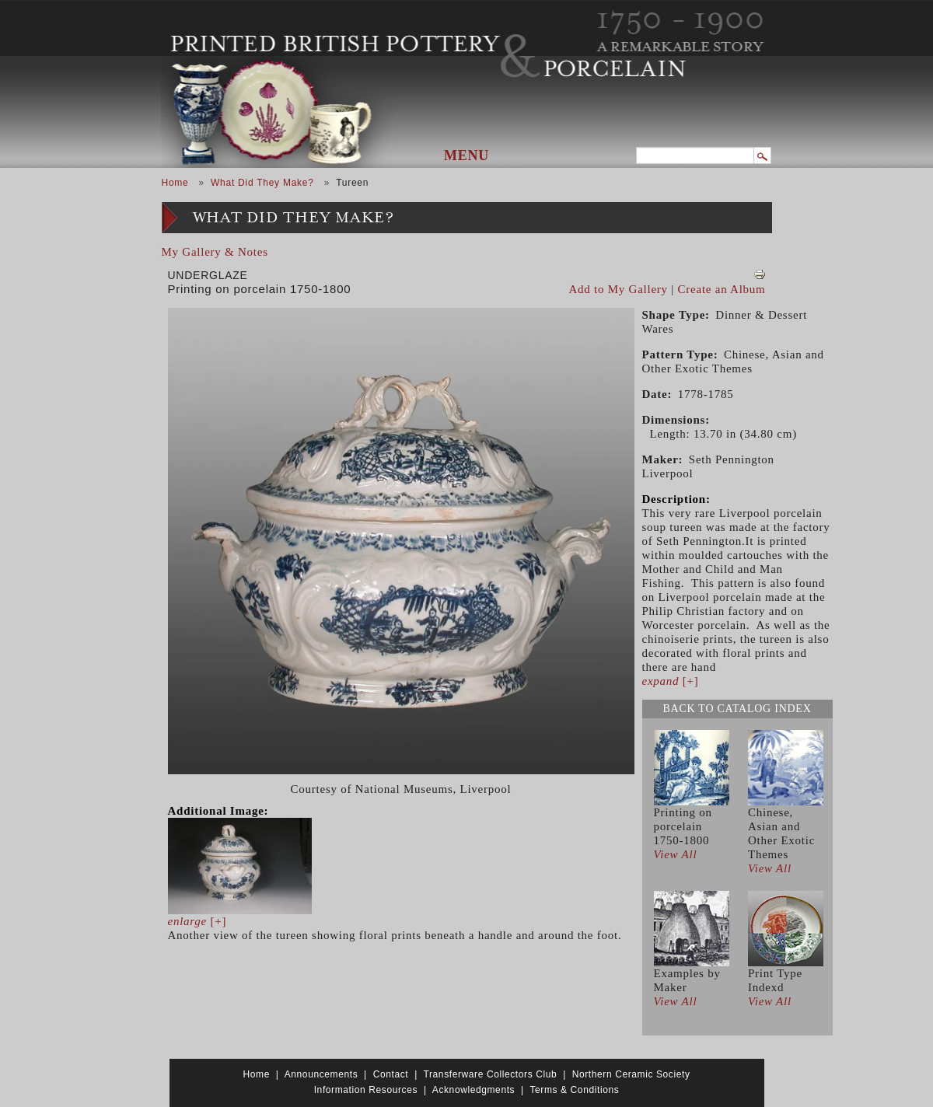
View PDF (759, 274)
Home (175, 182)
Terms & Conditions (574, 1089)
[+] (197, 921)
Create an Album (722, 289)
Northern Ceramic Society (631, 1074)
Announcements (321, 1074)
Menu (466, 155)
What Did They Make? (262, 182)
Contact (391, 1074)
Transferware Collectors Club (490, 1074)
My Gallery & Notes (215, 252)
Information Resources (366, 1089)
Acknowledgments (473, 1089)
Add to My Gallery (618, 289)
